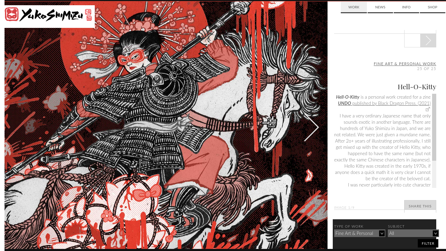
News (380, 7)
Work (353, 7)
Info (406, 7)
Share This (420, 206)
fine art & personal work (405, 63)
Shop (432, 7)
